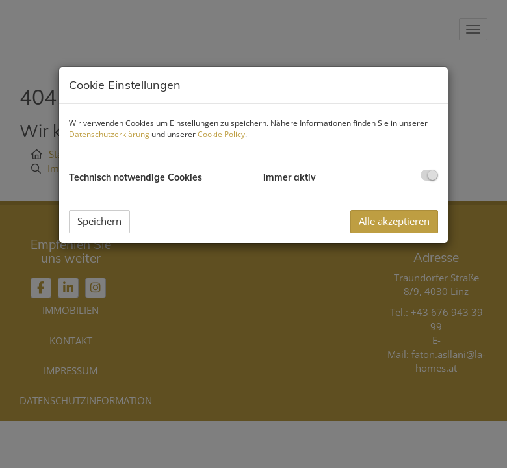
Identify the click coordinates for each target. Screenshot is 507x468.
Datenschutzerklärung (109, 134)
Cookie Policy (221, 134)
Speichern (99, 221)
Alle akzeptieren (394, 221)
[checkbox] (429, 175)
